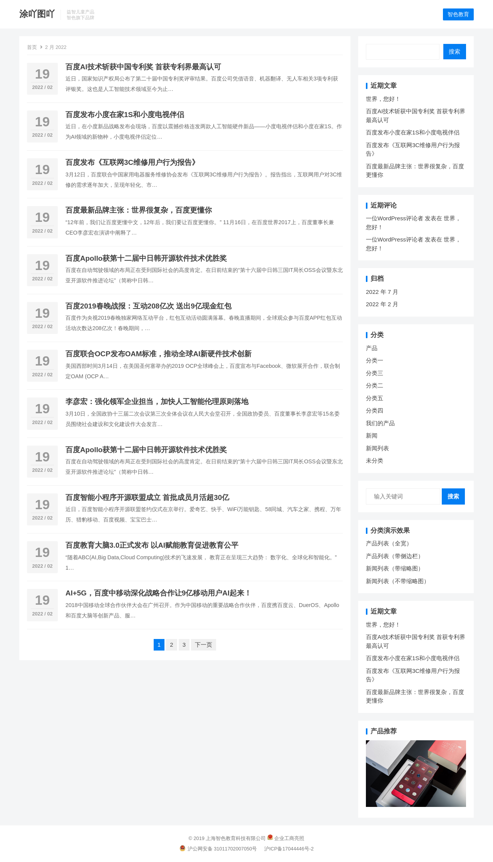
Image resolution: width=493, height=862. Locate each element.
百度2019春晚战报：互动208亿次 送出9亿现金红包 (148, 306)
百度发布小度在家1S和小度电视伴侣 (124, 115)
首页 (32, 47)
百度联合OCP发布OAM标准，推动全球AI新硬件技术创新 (158, 354)
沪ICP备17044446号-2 (289, 849)
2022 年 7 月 (382, 292)
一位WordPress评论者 (394, 218)
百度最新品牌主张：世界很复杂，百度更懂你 (138, 211)
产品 (371, 348)
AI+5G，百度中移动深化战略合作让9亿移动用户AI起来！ (158, 594)
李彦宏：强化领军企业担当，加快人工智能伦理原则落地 (156, 402)
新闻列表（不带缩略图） (397, 581)
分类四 (374, 411)
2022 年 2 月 (382, 305)
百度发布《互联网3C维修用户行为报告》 (132, 163)
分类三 (374, 373)
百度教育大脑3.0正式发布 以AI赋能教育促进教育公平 (151, 546)
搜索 (454, 52)
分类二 (374, 385)
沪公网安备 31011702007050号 (218, 849)
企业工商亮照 (289, 839)
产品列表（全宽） (389, 543)
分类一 (374, 360)
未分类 (374, 461)
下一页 (203, 645)
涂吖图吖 (37, 14)
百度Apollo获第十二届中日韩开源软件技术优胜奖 (146, 259)
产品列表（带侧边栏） (395, 556)
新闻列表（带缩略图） (395, 568)
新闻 (371, 436)
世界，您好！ (383, 99)
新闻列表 (377, 448)
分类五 (374, 398)
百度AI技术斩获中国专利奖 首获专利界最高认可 (143, 67)
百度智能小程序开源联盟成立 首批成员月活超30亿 (147, 498)
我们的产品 (380, 423)
